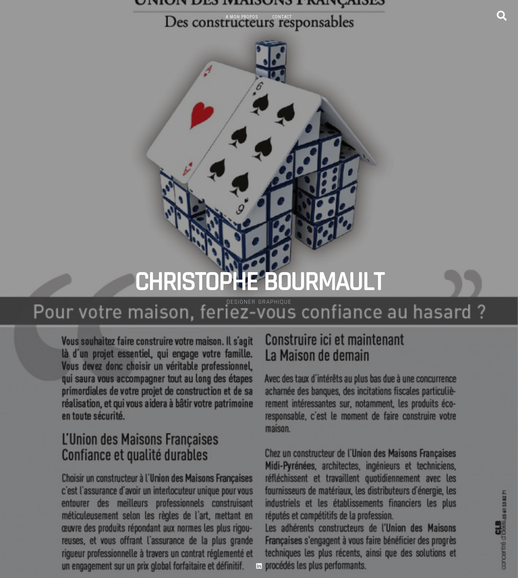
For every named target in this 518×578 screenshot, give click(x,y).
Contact (282, 16)
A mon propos (242, 16)
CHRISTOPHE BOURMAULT (259, 282)
